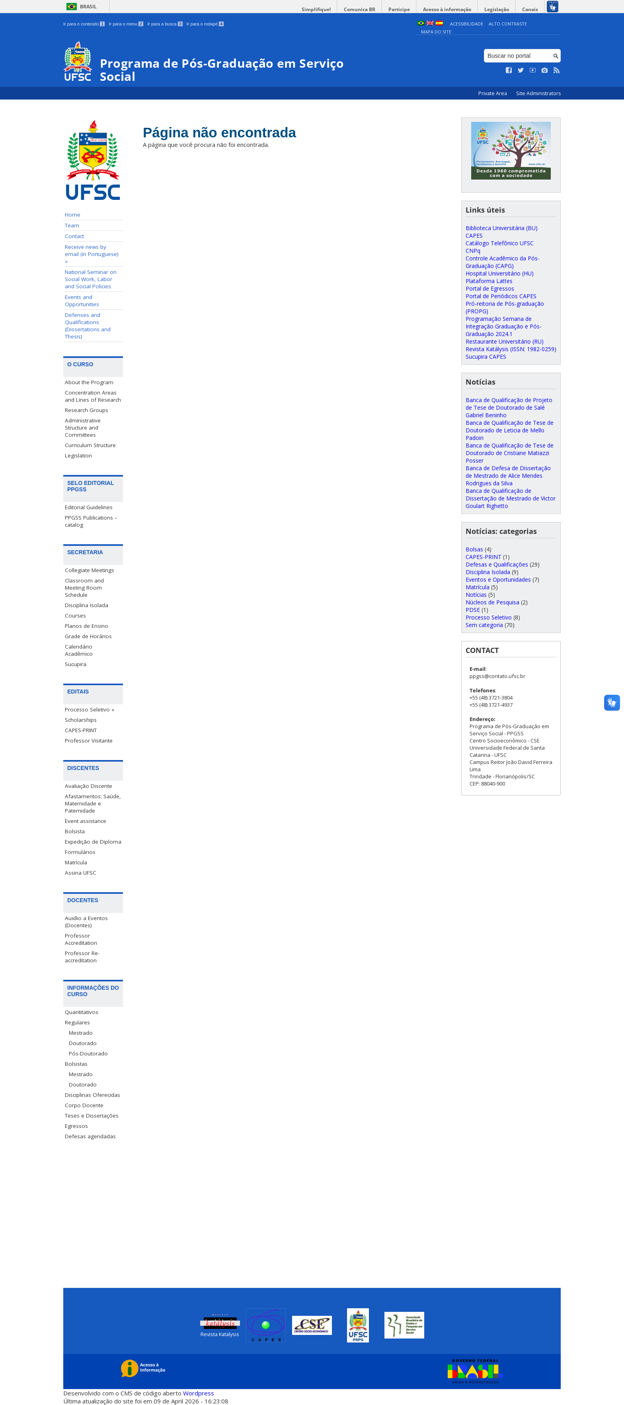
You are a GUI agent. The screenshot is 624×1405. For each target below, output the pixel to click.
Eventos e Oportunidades (498, 579)
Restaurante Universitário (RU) (505, 341)
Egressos (76, 1125)
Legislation (78, 455)
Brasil (88, 6)
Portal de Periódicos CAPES (501, 296)
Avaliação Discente (88, 785)
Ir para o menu (126, 23)
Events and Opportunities (82, 300)
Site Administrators (538, 93)
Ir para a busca (165, 23)
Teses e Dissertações (92, 1115)
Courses (75, 615)
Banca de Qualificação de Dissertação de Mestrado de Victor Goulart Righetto (511, 498)
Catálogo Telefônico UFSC (500, 243)
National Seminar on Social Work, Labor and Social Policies (91, 279)
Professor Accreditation (81, 939)
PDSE (473, 610)
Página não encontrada (219, 132)
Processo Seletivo (489, 617)
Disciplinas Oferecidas (92, 1094)
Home (72, 214)
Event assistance (85, 821)
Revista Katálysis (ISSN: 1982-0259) (511, 349)
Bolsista (75, 831)
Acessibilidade (466, 24)
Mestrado (81, 1032)
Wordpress (198, 1393)
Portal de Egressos (490, 288)
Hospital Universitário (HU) (500, 273)
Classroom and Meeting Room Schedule (84, 587)
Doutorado (83, 1043)
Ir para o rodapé (205, 23)
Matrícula (76, 862)
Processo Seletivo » (89, 709)
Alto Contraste (508, 24)
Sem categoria (484, 625)
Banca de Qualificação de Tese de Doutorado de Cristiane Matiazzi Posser (510, 453)
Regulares (77, 1022)
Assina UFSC (80, 872)
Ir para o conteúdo (84, 23)
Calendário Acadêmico (79, 650)
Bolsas (474, 549)
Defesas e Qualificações (497, 564)
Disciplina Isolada (86, 605)
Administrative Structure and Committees (83, 427)
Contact (74, 236)
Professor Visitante (89, 740)
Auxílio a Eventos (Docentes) (86, 922)
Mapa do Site (436, 32)
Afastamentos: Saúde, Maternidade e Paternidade (93, 803)
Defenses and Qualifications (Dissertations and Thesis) (88, 325)
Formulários (80, 852)
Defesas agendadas (90, 1136)
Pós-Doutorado (88, 1053)
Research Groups (86, 410)
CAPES (474, 235)
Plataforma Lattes (489, 281)
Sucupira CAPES (486, 356)
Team (72, 225)
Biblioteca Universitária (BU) (502, 228)
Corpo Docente (84, 1105)
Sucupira (75, 664)
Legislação (496, 9)
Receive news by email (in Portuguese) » (92, 254)
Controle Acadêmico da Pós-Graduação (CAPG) (503, 262)
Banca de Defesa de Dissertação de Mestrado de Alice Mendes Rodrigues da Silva (508, 475)
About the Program (89, 382)
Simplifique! (316, 9)
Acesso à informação (447, 9)
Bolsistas (76, 1063)
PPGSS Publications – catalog (91, 521)
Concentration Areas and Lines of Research (93, 396)
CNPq (473, 250)
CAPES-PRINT (81, 730)
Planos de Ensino (86, 625)
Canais (530, 9)
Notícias (476, 594)
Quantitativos (81, 1012)
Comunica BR (359, 9)
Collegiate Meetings (89, 570)
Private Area (493, 93)
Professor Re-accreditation (82, 957)
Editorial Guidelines (89, 507)
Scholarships (81, 719)
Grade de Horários (88, 636)
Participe (399, 9)
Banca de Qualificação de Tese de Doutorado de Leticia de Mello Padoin (510, 430)
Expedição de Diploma (93, 841)
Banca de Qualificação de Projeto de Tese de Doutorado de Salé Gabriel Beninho (509, 407)
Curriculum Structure (90, 445)
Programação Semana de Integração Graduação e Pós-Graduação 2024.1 (504, 326)
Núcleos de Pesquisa (492, 602)
